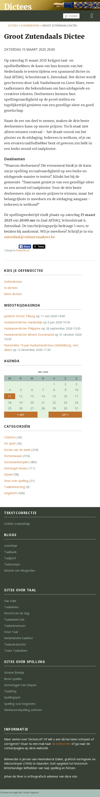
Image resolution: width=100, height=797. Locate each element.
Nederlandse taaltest (18, 638)
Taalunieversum (14, 626)
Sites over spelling (16, 481)
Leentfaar (10, 546)
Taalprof (10, 558)
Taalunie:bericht (15, 644)
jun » (65, 414)
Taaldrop (10, 691)
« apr (20, 414)
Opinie (8, 474)
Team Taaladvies (15, 650)
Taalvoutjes (12, 564)
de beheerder (61, 744)
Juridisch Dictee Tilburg (19, 316)
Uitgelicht (10, 493)
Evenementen (30, 25)
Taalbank (10, 552)
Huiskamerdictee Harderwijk (23, 322)
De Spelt (10, 443)
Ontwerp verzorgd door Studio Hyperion (19, 792)
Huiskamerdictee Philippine (22, 328)
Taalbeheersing (14, 487)
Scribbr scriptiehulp (17, 524)
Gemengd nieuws (15, 468)
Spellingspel (12, 697)
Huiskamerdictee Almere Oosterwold (29, 334)
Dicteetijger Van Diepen (20, 685)
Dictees (18, 7)
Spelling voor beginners (20, 704)
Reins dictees (13, 294)
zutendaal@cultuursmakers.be (29, 237)
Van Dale (10, 601)
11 (9, 396)
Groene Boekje (14, 672)
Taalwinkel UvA (14, 619)
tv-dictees (11, 288)
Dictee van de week (17, 450)
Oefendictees (13, 282)
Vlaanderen (23, 250)
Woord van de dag (16, 613)
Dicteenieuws (13, 456)
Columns (10, 437)
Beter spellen (13, 679)
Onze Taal (11, 632)
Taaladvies (11, 607)
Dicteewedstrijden (16, 462)
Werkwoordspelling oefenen (23, 710)
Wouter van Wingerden (19, 570)
